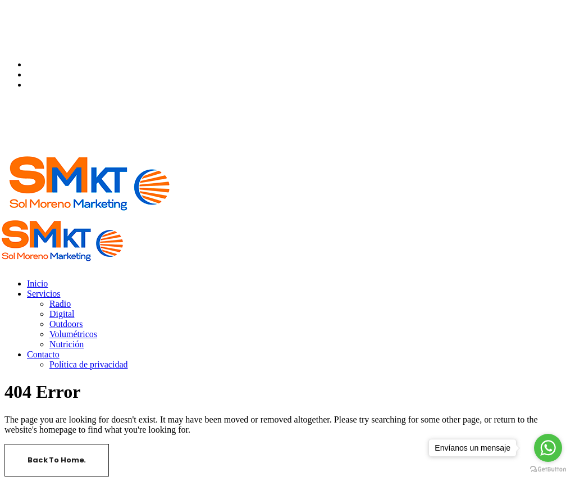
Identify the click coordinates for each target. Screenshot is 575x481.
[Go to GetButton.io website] (548, 469)
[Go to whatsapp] (548, 448)
